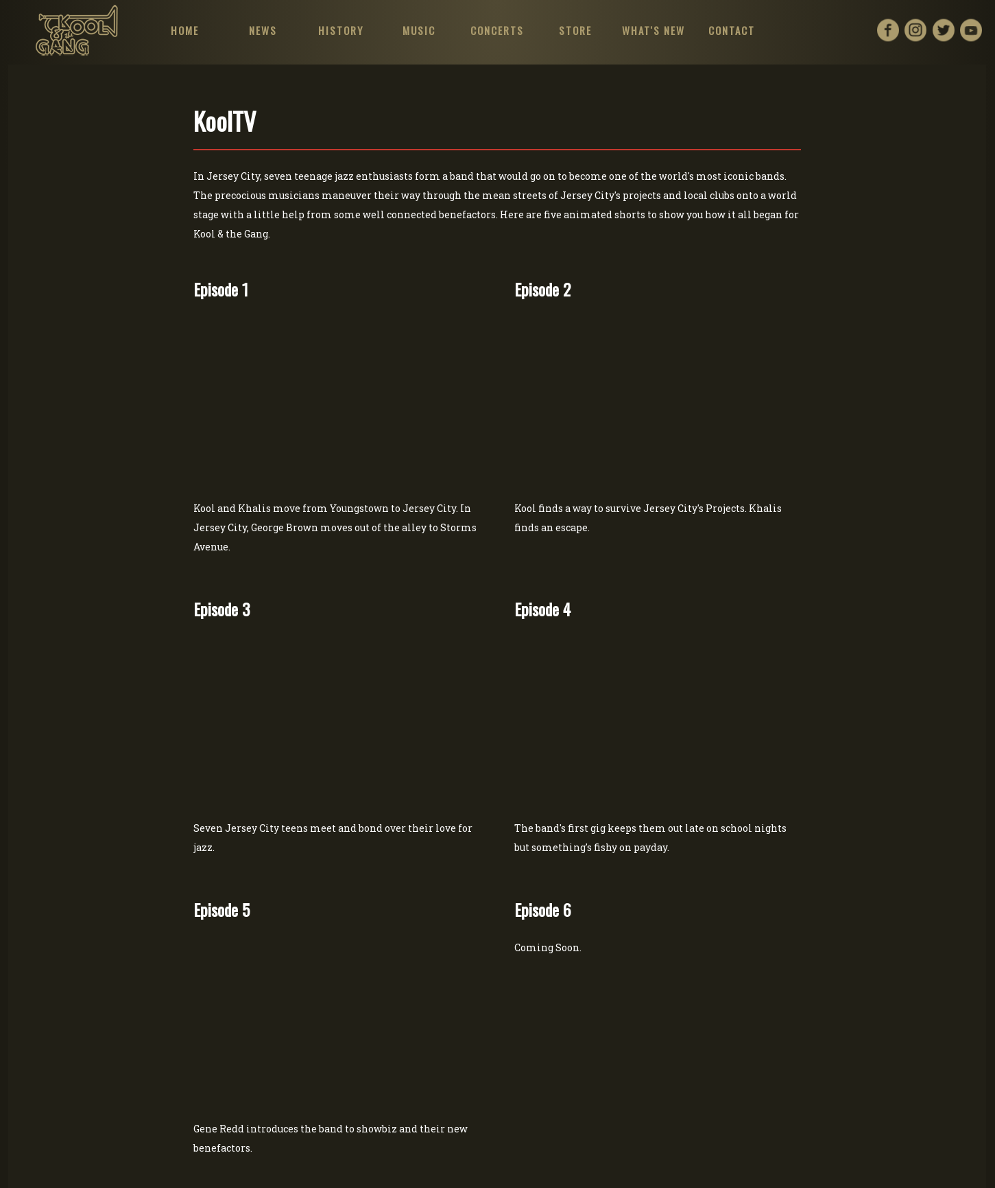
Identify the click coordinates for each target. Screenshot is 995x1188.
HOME (184, 30)
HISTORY (340, 30)
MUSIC (419, 30)
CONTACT (731, 30)
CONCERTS (497, 30)
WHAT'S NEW (653, 30)
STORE (575, 30)
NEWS (262, 30)
